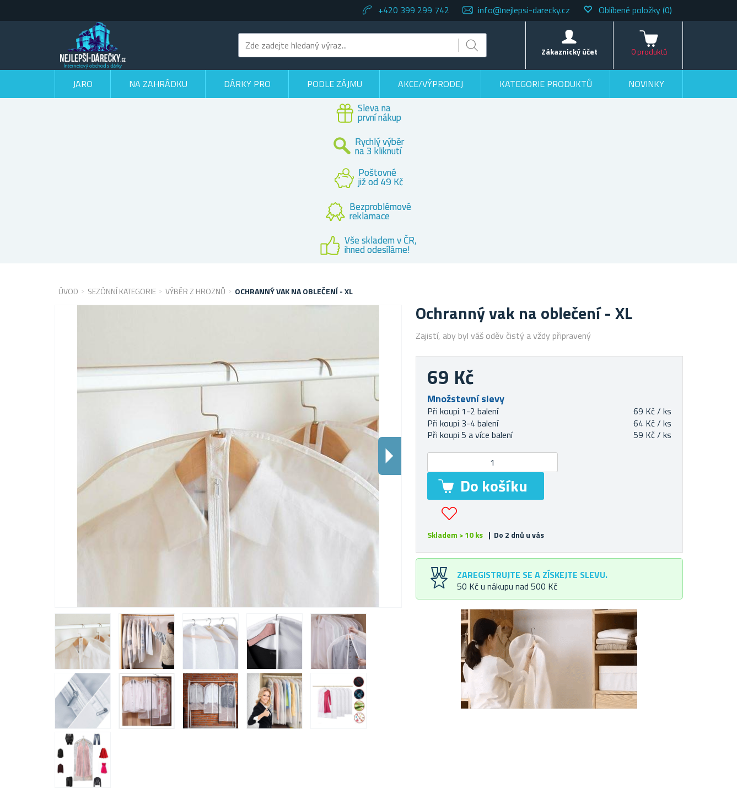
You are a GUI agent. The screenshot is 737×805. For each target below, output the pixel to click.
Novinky (646, 83)
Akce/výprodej (430, 83)
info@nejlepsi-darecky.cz (524, 10)
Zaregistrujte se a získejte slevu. (532, 574)
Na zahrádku (158, 83)
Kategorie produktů (545, 83)
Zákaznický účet (569, 51)
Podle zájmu (334, 83)
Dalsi (389, 456)
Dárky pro (247, 83)
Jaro (83, 83)
